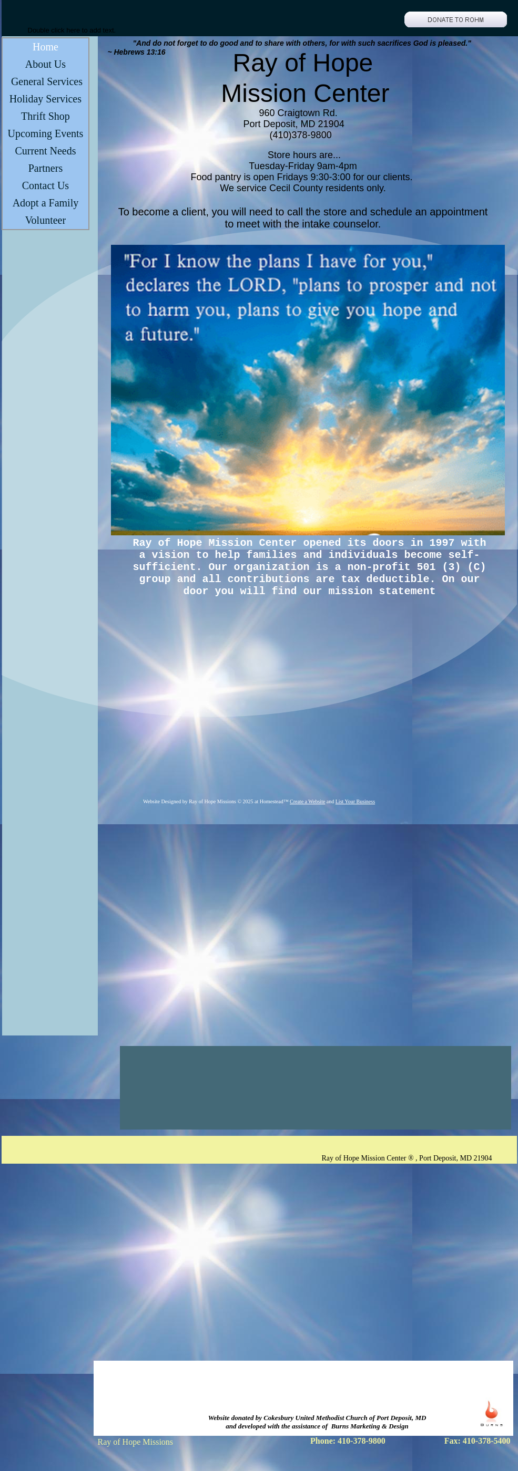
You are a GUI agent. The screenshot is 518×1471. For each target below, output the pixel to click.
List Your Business (355, 801)
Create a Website (307, 801)
